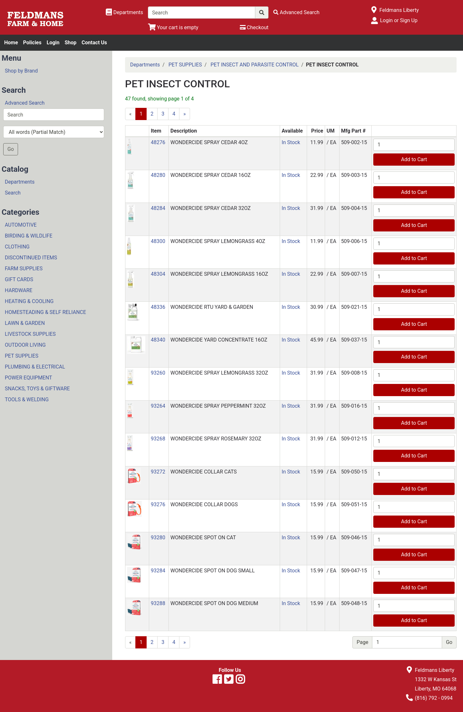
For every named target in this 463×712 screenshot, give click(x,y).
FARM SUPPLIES (23, 268)
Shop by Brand (21, 71)
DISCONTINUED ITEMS (31, 258)
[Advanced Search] (296, 12)
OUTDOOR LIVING (25, 345)
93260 (158, 373)
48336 (158, 307)
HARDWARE (18, 290)
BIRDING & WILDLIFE (28, 236)
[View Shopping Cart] (173, 27)
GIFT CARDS (19, 279)
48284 (158, 208)
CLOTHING (17, 247)
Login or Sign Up (398, 20)
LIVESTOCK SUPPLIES (30, 334)
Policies (32, 42)
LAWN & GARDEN (25, 323)
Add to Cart (414, 159)
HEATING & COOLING (29, 301)
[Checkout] (254, 27)
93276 (158, 504)
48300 (158, 241)
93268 (158, 439)
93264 (158, 406)
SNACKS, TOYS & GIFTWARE (37, 389)
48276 (158, 142)
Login (53, 42)
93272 (158, 472)
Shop (71, 42)
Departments (20, 182)
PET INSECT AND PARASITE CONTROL (255, 65)
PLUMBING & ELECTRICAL (35, 367)
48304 (158, 274)
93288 (158, 603)
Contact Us (94, 42)
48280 (158, 175)
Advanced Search (25, 103)
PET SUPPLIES (21, 356)
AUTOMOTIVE (21, 225)
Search (13, 193)
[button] (129, 146)
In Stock (291, 142)
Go (10, 149)
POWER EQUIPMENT (28, 378)
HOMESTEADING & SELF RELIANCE (45, 312)
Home (11, 42)
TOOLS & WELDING (27, 399)
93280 (158, 537)
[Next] (184, 114)
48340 (158, 340)
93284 (158, 571)
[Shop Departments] (124, 12)
